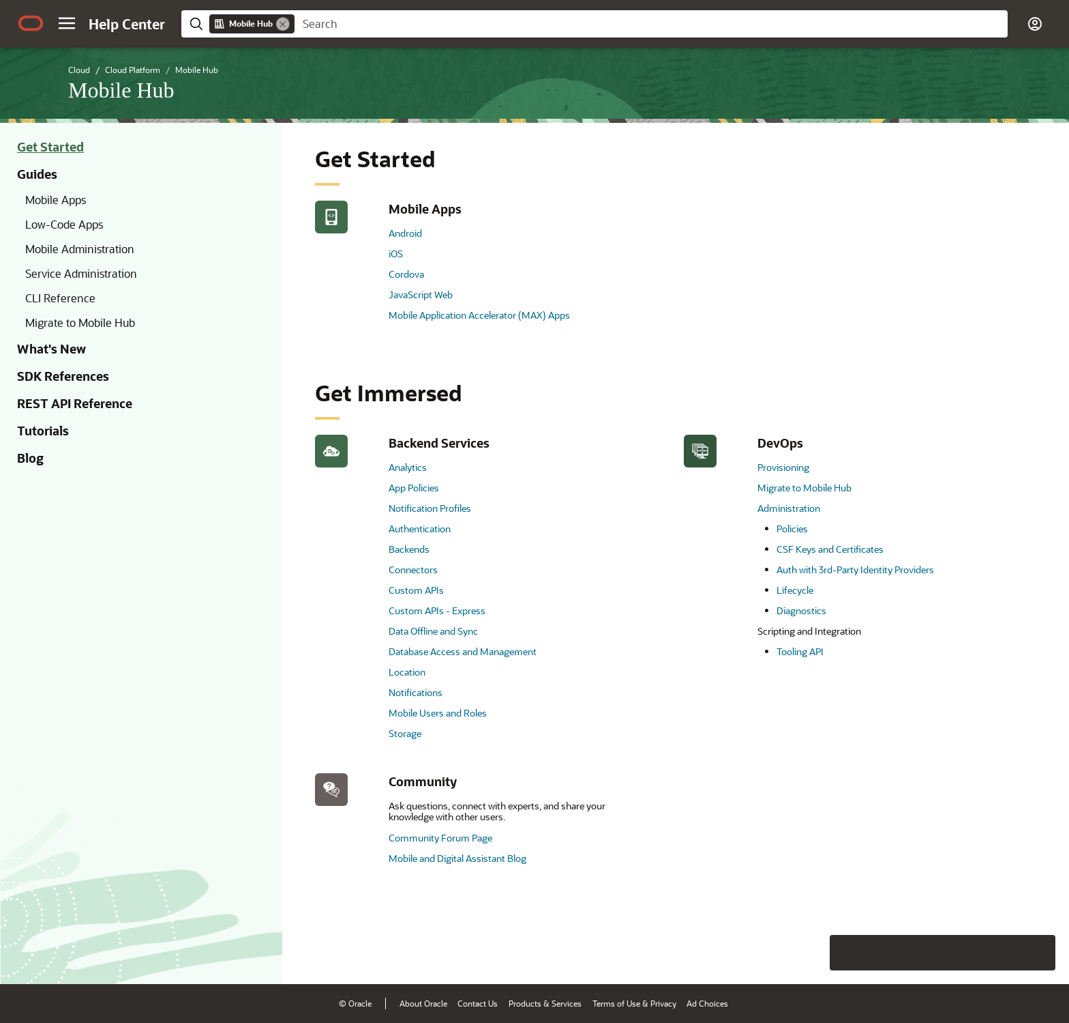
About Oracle (423, 1003)
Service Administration (81, 273)
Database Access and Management (463, 651)
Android (405, 233)
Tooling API (800, 651)
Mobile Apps (55, 199)
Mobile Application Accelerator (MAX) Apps (479, 314)
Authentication (420, 528)
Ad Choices (707, 1003)
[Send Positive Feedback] (1038, 953)
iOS (396, 253)
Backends (409, 549)
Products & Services (545, 1003)
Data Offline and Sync (433, 630)
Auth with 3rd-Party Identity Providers (855, 569)
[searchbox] (651, 24)
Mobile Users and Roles (438, 712)
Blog (30, 458)
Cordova (406, 274)
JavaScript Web (421, 294)
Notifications (415, 692)
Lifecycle (795, 589)
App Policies (414, 487)
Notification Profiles (430, 508)
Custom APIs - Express (437, 610)
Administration (788, 508)
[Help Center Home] (127, 24)
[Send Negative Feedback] (1002, 953)
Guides (37, 174)
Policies (792, 528)
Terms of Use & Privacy (634, 1003)
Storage (405, 733)
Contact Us (477, 1003)
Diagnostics (801, 610)
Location (407, 671)
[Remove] (282, 23)
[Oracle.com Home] (30, 23)
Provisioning (783, 467)
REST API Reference (74, 403)
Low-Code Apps (64, 224)
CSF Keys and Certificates (830, 549)
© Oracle (355, 1003)
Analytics (408, 467)
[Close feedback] (847, 953)
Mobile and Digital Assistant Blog (457, 858)
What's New (51, 349)
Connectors (413, 569)
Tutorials (43, 430)
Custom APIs (416, 589)
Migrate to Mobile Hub (80, 322)
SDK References (63, 376)
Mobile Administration (79, 249)
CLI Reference (60, 298)
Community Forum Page (440, 837)
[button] (66, 23)
